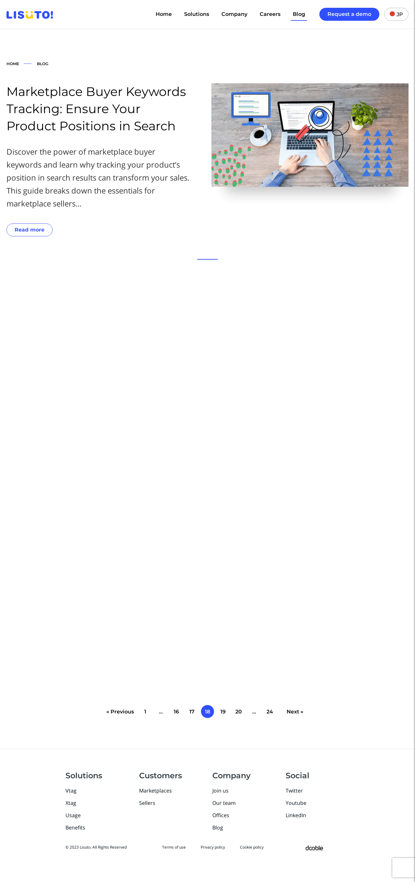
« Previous (120, 712)
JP (396, 14)
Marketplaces (155, 790)
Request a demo (349, 14)
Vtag (71, 790)
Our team (224, 802)
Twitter (294, 790)
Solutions (196, 14)
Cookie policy (252, 847)
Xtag (70, 802)
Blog (299, 14)
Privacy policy (213, 847)
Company (234, 14)
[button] (207, 259)
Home (164, 14)
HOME (12, 63)
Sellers (147, 802)
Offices (220, 815)
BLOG (42, 63)
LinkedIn (296, 815)
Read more (29, 230)
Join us (220, 790)
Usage (73, 815)
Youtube (296, 802)
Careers (270, 14)
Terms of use (174, 847)
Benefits (75, 827)
